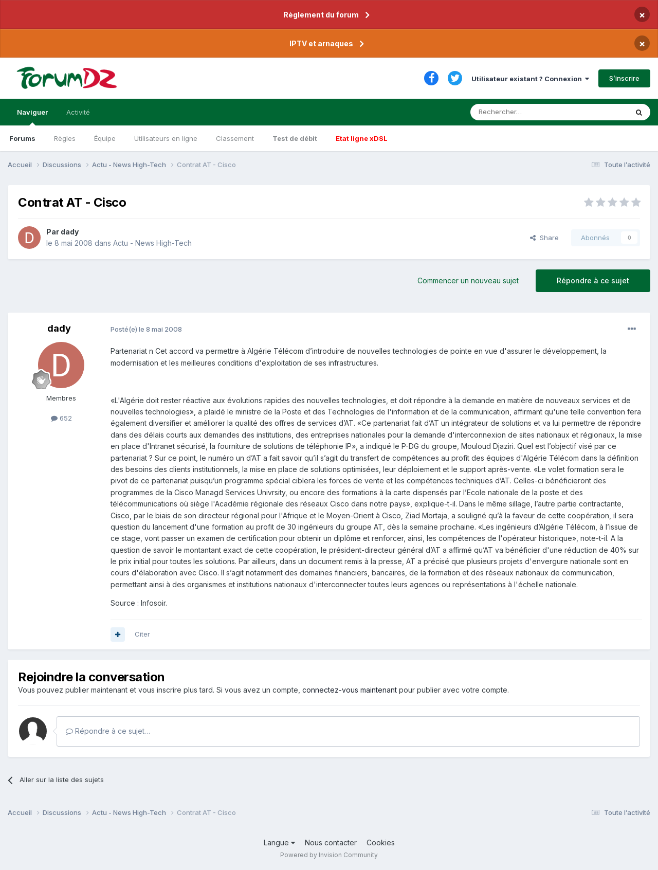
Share (544, 237)
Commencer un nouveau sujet (468, 280)
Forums (22, 138)
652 (61, 418)
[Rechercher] (526, 112)
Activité (78, 112)
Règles (65, 138)
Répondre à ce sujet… (108, 731)
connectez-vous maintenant (349, 689)
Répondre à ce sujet (593, 280)
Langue (279, 842)
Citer (142, 634)
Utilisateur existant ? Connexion (530, 79)
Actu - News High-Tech (152, 243)
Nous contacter (331, 842)
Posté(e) (146, 329)
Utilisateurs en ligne (165, 138)
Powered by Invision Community (329, 855)
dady (70, 231)
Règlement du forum (321, 14)
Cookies (381, 842)
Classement (235, 138)
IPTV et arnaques (321, 43)
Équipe (105, 138)
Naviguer (32, 116)
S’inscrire (624, 78)
